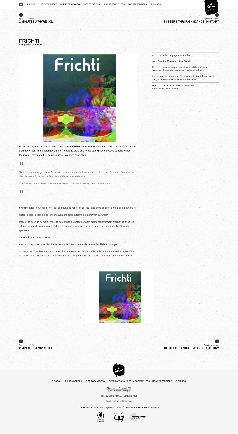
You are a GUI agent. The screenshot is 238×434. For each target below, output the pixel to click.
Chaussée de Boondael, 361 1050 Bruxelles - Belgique (119, 389)
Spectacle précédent (36, 18)
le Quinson (156, 4)
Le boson (31, 4)
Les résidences (48, 4)
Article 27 (119, 417)
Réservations (92, 4)
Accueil (21, 4)
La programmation (70, 4)
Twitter (119, 401)
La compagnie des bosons (110, 407)
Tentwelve (154, 407)
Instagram (127, 401)
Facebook (110, 401)
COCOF (137, 417)
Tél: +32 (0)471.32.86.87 (111, 396)
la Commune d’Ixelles (100, 417)
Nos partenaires (137, 4)
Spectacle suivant (191, 18)
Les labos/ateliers (114, 4)
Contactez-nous (130, 396)
